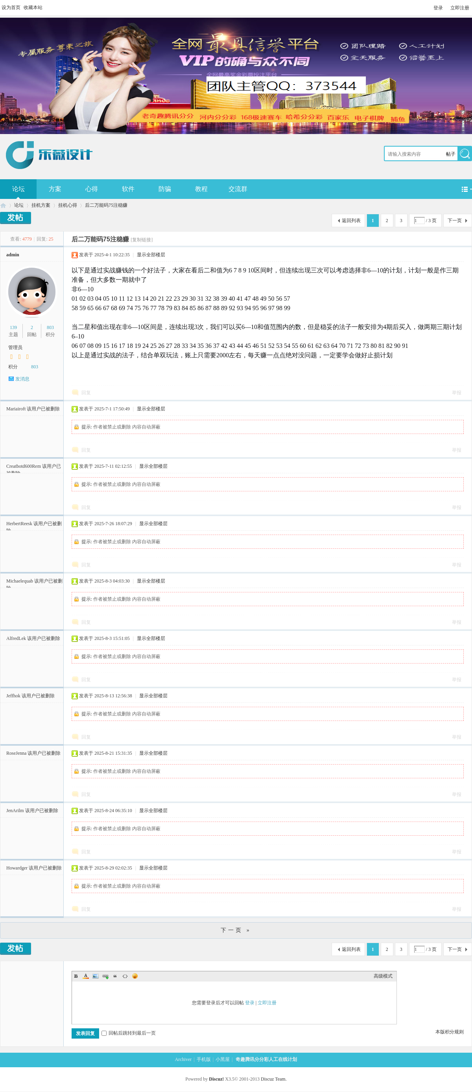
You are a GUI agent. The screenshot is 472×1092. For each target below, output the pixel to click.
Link (105, 976)
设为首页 (11, 7)
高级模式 (383, 976)
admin (12, 254)
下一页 (455, 220)
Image (96, 976)
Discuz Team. (274, 1079)
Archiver (183, 1059)
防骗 (165, 189)
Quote (115, 976)
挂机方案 (40, 205)
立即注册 (459, 8)
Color (86, 976)
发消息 (22, 379)
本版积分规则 (449, 1032)
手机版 (204, 1059)
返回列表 (351, 220)
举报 (456, 392)
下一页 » (236, 930)
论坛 (19, 205)
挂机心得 (67, 205)
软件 (128, 189)
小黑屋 (223, 1059)
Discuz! (216, 1079)
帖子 (450, 154)
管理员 (15, 347)
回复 (86, 392)
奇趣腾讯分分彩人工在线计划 (3, 205)
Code (125, 976)
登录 (438, 8)
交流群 (238, 189)
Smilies (135, 976)
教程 (201, 189)
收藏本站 (33, 7)
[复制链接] (142, 240)
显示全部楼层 (151, 254)
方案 (55, 189)
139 (13, 327)
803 (50, 327)
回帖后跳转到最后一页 (128, 1033)
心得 (91, 189)
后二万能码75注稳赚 (106, 205)
